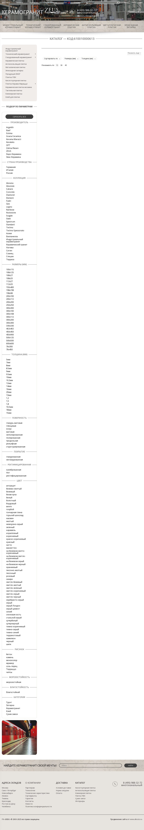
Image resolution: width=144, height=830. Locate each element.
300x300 (10, 308)
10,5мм (9, 407)
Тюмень (5, 799)
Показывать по (48, 65)
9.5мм (9, 374)
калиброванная (13, 469)
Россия (9, 173)
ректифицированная (16, 475)
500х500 (10, 340)
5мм (8, 359)
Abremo (10, 183)
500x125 (10, 337)
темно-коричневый (15, 626)
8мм (8, 365)
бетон (9, 654)
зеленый (10, 527)
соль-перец (11, 666)
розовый (10, 576)
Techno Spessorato (15, 230)
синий (9, 611)
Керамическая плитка (71, 26)
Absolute (10, 186)
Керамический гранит (16, 244)
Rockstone (11, 212)
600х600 (10, 343)
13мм (8, 395)
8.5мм (9, 368)
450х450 (10, 331)
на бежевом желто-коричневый (15, 552)
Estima (9, 133)
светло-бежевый (14, 582)
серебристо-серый (15, 600)
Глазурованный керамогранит (52, 26)
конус (9, 428)
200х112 (10, 299)
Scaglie (9, 215)
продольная (12, 440)
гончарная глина (14, 512)
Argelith (10, 127)
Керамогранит (13, 708)
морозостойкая (13, 682)
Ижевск (5, 796)
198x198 (10, 290)
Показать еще (134, 53)
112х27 (9, 281)
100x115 (10, 269)
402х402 (10, 328)
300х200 (10, 319)
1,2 (7, 398)
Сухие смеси (12, 714)
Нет (8, 472)
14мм (8, 386)
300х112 (10, 317)
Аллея (9, 233)
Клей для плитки (12, 97)
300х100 (10, 311)
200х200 (10, 302)
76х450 (9, 349)
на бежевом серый (15, 561)
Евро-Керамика (13, 154)
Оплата (20, 2)
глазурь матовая (14, 423)
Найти (130, 766)
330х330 (10, 325)
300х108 (10, 314)
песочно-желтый (14, 570)
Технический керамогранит (33, 26)
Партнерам (30, 788)
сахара (9, 579)
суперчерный (12, 623)
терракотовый (13, 635)
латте (9, 545)
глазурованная (13, 456)
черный (10, 641)
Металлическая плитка (112, 26)
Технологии (30, 790)
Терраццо (11, 669)
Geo (8, 203)
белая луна (11, 494)
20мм (8, 392)
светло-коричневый (16, 591)
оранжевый (11, 567)
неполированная (14, 434)
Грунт (9, 702)
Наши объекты (50, 2)
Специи (10, 256)
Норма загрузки (62, 790)
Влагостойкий (13, 692)
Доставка (6, 2)
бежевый (10, 491)
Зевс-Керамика (13, 157)
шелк (8, 644)
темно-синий (12, 632)
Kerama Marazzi (13, 139)
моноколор (11, 660)
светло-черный (13, 596)
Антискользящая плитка (91, 26)
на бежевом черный (15, 564)
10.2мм (9, 380)
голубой (10, 509)
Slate (8, 218)
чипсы (9, 672)
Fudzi (8, 201)
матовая (10, 431)
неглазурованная (14, 459)
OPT (8, 145)
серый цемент (13, 608)
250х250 (10, 305)
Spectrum (10, 221)
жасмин (10, 518)
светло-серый (12, 594)
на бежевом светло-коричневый (15, 557)
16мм (8, 389)
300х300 (10, 323)
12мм (8, 383)
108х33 (9, 278)
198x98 (9, 293)
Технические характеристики (37, 793)
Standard (10, 224)
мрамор (10, 663)
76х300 (9, 346)
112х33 (9, 284)
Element (10, 198)
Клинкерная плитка (13, 93)
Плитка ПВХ (10, 77)
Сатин (9, 250)
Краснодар (6, 801)
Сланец (9, 253)
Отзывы (77, 2)
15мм (8, 413)
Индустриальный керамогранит (13, 26)
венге (9, 506)
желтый (10, 521)
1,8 (7, 404)
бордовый (11, 503)
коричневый (12, 536)
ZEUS (8, 151)
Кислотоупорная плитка (15, 80)
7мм (8, 362)
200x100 (10, 296)
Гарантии (29, 799)
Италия (9, 170)
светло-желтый (13, 585)
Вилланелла (12, 236)
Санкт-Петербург (9, 790)
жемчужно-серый (14, 524)
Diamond (10, 195)
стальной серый (14, 617)
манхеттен (11, 548)
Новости (29, 804)
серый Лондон (13, 605)
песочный (11, 573)
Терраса (10, 259)
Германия (11, 167)
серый (9, 602)
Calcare (9, 189)
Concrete (10, 192)
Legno (9, 206)
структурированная (15, 446)
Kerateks (10, 142)
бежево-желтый (14, 488)
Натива (9, 247)
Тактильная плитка (13, 90)
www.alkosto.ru (136, 819)
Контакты (34, 2)
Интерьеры (80, 801)
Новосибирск (7, 793)
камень (9, 657)
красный (10, 542)
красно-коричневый (16, 539)
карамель (11, 530)
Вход (126, 2)
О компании (33, 782)
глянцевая (11, 426)
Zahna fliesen (12, 148)
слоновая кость (13, 614)
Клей (8, 711)
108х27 (9, 275)
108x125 (10, 272)
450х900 (10, 334)
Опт (65, 2)
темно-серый (12, 629)
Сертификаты (31, 796)
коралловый (12, 533)
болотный (11, 500)
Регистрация (137, 2)
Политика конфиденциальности (38, 807)
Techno (9, 227)
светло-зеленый (14, 588)
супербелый (12, 620)
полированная (13, 437)
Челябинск (6, 807)
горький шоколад (14, 515)
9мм (8, 371)
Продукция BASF (12, 74)
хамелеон (10, 638)
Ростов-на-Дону (8, 804)
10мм (8, 377)
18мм (8, 409)
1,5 (7, 401)
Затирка (10, 705)
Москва (5, 788)
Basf (8, 130)
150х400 (10, 287)
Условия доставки (63, 788)
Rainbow (10, 209)
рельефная (11, 443)
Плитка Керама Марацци (16, 84)
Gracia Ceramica (13, 136)
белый (9, 497)
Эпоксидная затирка (131, 26)
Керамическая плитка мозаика (18, 87)
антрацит (11, 485)
